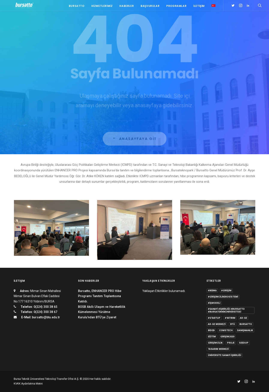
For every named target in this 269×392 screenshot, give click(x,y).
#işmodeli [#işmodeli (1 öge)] (214, 303)
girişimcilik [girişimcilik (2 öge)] (215, 342)
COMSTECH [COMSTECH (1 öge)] (226, 330)
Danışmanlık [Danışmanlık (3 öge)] (245, 330)
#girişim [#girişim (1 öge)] (226, 290)
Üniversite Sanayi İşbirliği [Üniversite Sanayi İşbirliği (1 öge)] (224, 355)
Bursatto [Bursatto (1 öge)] (245, 324)
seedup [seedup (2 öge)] (243, 342)
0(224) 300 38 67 (45, 312)
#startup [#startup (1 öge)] (214, 318)
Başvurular (150, 7)
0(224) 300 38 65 (45, 306)
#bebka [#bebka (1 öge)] (212, 290)
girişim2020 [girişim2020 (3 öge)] (227, 336)
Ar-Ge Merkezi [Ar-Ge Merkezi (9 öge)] (217, 324)
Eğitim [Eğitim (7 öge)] (212, 336)
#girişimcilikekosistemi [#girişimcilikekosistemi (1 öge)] (223, 296)
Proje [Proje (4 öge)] (230, 342)
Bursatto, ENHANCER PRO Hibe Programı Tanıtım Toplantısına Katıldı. (99, 296)
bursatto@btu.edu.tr (46, 317)
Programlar (176, 7)
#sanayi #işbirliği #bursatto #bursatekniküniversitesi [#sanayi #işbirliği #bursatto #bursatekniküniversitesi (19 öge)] (226, 310)
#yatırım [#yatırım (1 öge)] (230, 318)
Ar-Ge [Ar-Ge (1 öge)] (243, 318)
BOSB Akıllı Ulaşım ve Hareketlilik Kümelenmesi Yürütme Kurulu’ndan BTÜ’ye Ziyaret (101, 312)
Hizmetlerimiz (102, 7)
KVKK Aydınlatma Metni (28, 383)
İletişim (199, 7)
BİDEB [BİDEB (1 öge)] (211, 330)
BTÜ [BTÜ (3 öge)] (232, 324)
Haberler (126, 7)
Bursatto (76, 7)
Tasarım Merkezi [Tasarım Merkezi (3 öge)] (218, 349)
